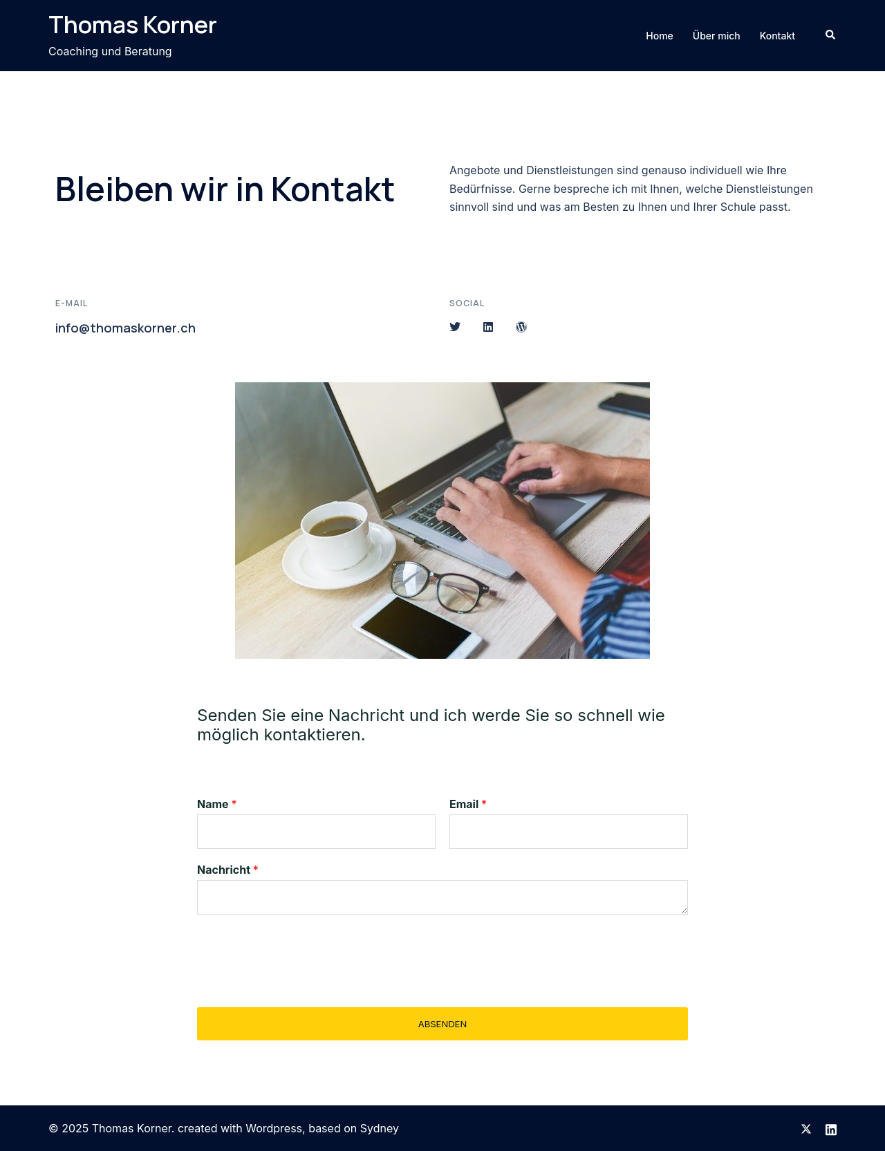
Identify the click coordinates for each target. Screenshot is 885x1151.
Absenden (442, 1023)
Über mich (716, 35)
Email (468, 804)
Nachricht (228, 870)
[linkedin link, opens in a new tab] (831, 1128)
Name (216, 804)
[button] (831, 35)
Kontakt (777, 35)
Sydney (379, 1128)
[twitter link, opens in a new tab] (806, 1128)
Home (659, 35)
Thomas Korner (132, 24)
